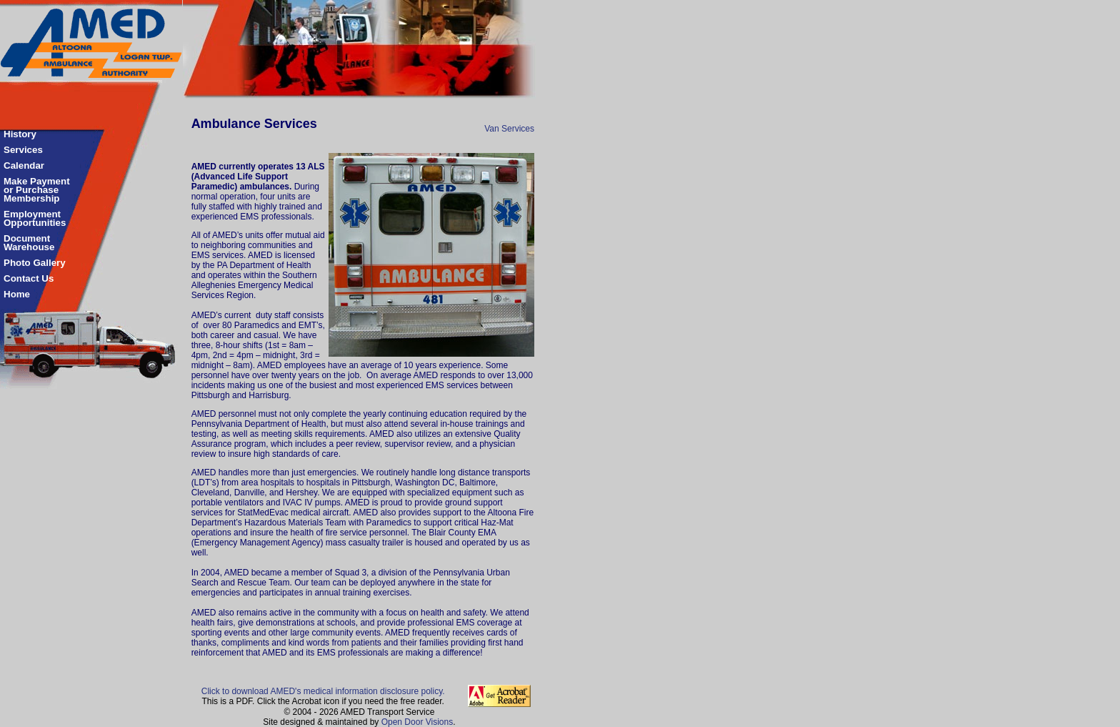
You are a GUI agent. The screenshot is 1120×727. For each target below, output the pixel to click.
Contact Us (29, 278)
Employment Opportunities (35, 218)
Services (23, 149)
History (20, 134)
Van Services (509, 129)
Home (17, 294)
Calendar (24, 165)
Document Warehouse (29, 242)
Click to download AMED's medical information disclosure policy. (323, 691)
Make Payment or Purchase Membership (37, 190)
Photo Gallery (35, 262)
